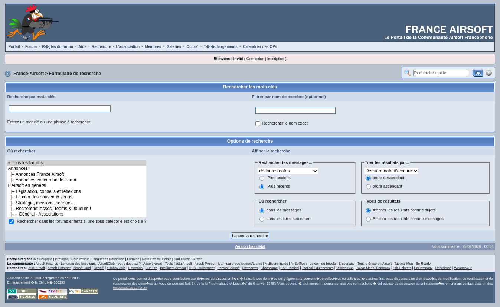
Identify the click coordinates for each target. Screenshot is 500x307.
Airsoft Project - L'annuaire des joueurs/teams (228, 263)
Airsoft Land (82, 268)
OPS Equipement (202, 268)
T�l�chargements (221, 47)
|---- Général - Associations (76, 214)
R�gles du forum (57, 47)
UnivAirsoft (443, 268)
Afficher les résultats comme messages (408, 219)
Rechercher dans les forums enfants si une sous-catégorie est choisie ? (82, 221)
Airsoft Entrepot (59, 268)
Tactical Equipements (317, 268)
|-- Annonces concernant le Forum (76, 180)
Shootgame (269, 268)
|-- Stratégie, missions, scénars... (76, 203)
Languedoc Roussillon (107, 259)
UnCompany (423, 268)
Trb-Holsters (402, 268)
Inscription (275, 59)
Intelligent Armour (173, 268)
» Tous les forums (76, 163)
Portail (14, 47)
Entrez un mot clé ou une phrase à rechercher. (49, 122)
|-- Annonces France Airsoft (76, 174)
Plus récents (279, 186)
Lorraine (133, 259)
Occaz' (193, 47)
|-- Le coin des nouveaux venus (76, 197)
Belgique (45, 259)
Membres (153, 47)
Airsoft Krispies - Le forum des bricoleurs (66, 263)
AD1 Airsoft (36, 268)
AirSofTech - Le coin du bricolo (313, 263)
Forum (31, 47)
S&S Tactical (290, 268)
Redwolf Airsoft (228, 268)
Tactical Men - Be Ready (412, 263)
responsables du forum (130, 288)
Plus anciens (279, 177)
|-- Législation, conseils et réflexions (76, 191)
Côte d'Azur (80, 259)
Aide (82, 47)
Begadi (99, 268)
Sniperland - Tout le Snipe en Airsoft (365, 263)
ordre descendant (389, 177)
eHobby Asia (116, 268)
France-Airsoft (28, 73)
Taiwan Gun (345, 268)
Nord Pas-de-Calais (156, 259)
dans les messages (283, 210)
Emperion (135, 268)
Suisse (197, 259)
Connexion (255, 59)
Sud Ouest (182, 259)
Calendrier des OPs (260, 47)
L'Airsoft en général (76, 185)
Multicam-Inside (276, 263)
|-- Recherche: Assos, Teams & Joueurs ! (76, 208)
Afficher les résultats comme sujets (404, 210)
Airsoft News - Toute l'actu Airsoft (167, 263)
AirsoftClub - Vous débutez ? (119, 263)
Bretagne (62, 259)
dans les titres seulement (288, 219)
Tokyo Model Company (373, 268)
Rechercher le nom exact (284, 123)
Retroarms (250, 268)
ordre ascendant (387, 186)
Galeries (174, 47)
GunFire (151, 268)
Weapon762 (463, 268)
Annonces (76, 168)
